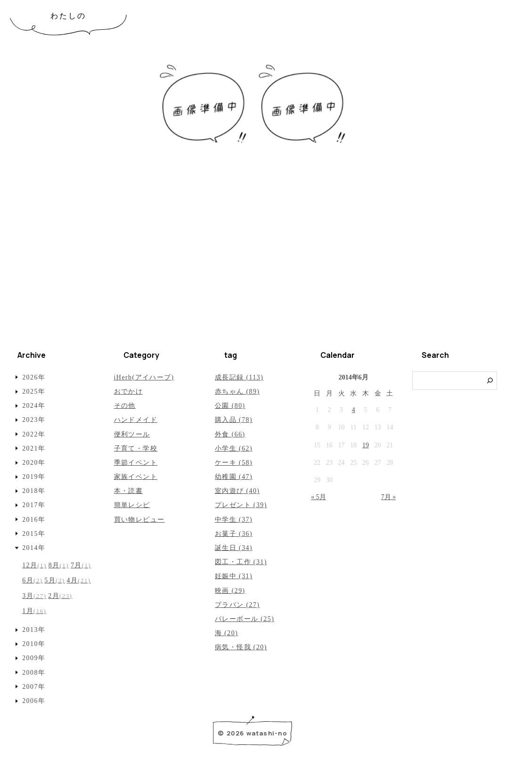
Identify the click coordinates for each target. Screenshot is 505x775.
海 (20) (226, 633)
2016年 (33, 519)
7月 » (388, 497)
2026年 (33, 377)
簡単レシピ (132, 505)
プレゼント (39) (241, 505)
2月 (60, 595)
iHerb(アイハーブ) (144, 377)
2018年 (33, 490)
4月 (79, 580)
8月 (59, 565)
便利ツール (132, 434)
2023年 (33, 419)
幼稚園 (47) (233, 476)
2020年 (33, 462)
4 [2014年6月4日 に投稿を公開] (353, 409)
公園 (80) (230, 405)
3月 (34, 595)
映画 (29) (230, 590)
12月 (34, 565)
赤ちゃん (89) (237, 391)
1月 (34, 610)
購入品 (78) (233, 419)
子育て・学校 (135, 448)
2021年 (33, 448)
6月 (32, 580)
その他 (125, 405)
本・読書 (128, 490)
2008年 (33, 672)
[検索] (490, 380)
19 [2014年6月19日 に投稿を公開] (365, 445)
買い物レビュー (139, 519)
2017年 (33, 505)
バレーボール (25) (244, 618)
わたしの (68, 16)
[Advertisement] (252, 268)
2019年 (33, 476)
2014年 (33, 547)
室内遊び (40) (237, 490)
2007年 (33, 686)
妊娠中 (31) (233, 576)
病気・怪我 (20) (241, 647)
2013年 (33, 629)
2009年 (33, 658)
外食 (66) (230, 434)
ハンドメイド (135, 419)
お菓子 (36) (233, 533)
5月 (54, 580)
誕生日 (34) (233, 547)
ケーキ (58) (233, 462)
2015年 (33, 533)
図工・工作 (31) (241, 561)
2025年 (33, 391)
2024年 (33, 405)
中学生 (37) (233, 519)
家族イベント (135, 476)
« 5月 (318, 497)
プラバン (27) (237, 604)
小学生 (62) (233, 448)
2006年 (33, 700)
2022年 (33, 434)
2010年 (33, 643)
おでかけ (128, 391)
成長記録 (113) (239, 377)
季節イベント (135, 462)
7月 (81, 565)
